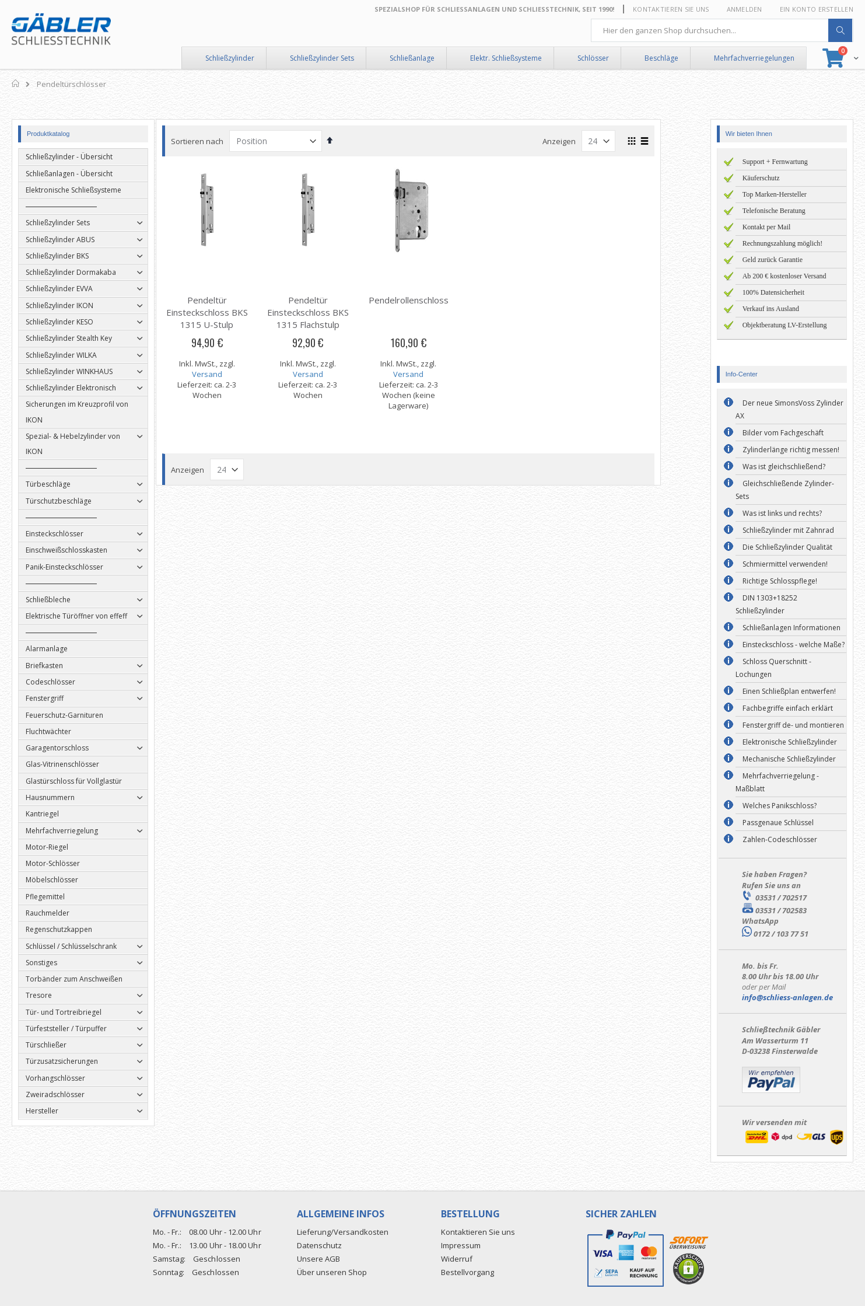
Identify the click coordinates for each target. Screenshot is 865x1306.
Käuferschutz (761, 178)
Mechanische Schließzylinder (789, 759)
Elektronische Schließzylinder (790, 742)
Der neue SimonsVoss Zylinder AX (789, 409)
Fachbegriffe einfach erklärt (788, 708)
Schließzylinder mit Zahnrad (788, 530)
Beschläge (661, 58)
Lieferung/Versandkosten (342, 1232)
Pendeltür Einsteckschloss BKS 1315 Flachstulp (332, 312)
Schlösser (593, 58)
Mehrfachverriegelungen (754, 58)
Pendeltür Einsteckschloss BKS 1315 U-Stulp (231, 312)
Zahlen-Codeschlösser (780, 839)
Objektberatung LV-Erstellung (785, 325)
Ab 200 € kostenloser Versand (785, 276)
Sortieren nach (221, 141)
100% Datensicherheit (773, 292)
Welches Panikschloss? (780, 806)
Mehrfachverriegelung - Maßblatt (777, 782)
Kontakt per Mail (767, 227)
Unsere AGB (318, 1258)
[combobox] (722, 30)
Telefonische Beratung (774, 211)
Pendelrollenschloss (432, 300)
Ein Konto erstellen (816, 9)
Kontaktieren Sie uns (671, 9)
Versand (231, 374)
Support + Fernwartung (775, 162)
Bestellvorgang (467, 1272)
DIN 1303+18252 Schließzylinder (766, 604)
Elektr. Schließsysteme (506, 58)
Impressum (461, 1245)
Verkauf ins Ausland (771, 309)
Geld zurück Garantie (773, 260)
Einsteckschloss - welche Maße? (794, 644)
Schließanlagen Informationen (792, 628)
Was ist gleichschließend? (784, 467)
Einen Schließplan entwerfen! (789, 691)
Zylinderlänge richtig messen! (791, 450)
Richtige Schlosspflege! (780, 581)
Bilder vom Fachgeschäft (783, 433)
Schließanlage (412, 58)
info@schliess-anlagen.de (787, 997)
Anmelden (744, 9)
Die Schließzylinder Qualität (787, 547)
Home (16, 83)
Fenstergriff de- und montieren (793, 725)
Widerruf (456, 1258)
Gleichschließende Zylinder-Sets (785, 490)
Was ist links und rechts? (782, 513)
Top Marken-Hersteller (775, 194)
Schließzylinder (229, 58)
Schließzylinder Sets (322, 58)
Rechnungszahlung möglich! (783, 243)
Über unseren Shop (332, 1272)
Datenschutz (319, 1245)
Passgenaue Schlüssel (778, 822)
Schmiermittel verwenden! (785, 564)
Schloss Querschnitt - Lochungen (773, 668)
